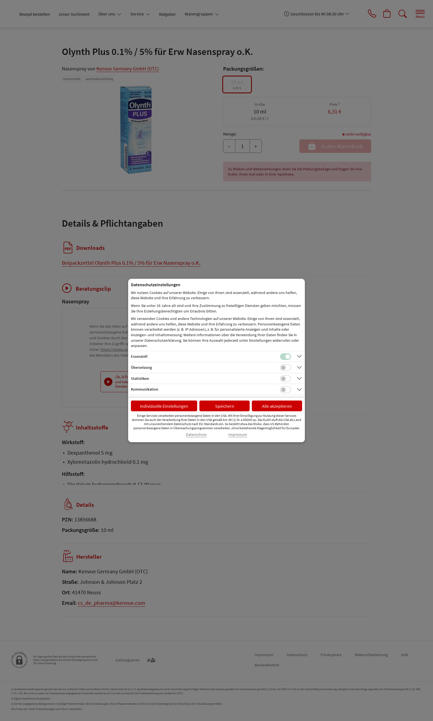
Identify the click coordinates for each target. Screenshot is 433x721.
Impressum (237, 434)
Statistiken (140, 378)
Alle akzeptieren (277, 406)
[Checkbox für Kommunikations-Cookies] (285, 389)
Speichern (224, 406)
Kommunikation (144, 389)
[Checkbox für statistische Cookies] (285, 378)
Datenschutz (196, 434)
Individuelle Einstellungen (164, 406)
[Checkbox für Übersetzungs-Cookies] (285, 367)
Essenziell (139, 356)
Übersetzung (141, 367)
